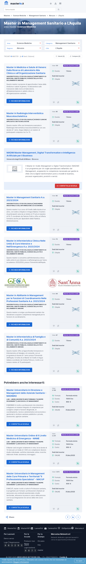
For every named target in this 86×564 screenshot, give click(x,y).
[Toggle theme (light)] (51, 3)
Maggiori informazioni (21, 562)
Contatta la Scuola (19, 424)
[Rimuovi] (40, 43)
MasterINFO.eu (27, 528)
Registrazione (14, 542)
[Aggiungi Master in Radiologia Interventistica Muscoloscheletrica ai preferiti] (54, 141)
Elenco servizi (9, 538)
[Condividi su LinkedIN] (73, 517)
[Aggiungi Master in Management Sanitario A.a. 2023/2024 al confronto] (58, 230)
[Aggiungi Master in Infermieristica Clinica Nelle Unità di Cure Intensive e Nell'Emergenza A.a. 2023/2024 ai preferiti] (54, 271)
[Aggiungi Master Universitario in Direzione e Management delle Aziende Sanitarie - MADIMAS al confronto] (58, 425)
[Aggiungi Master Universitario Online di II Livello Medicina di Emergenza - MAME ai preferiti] (54, 463)
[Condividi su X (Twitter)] (78, 517)
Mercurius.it (79, 528)
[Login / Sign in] (55, 3)
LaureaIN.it (38, 528)
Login (6, 542)
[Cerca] (59, 9)
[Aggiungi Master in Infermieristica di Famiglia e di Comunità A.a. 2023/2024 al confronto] (58, 371)
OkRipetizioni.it (67, 528)
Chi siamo (41, 541)
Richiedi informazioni (19, 101)
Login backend (29, 547)
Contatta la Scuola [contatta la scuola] (67, 186)
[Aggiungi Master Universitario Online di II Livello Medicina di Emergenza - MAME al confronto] (58, 463)
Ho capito (79, 561)
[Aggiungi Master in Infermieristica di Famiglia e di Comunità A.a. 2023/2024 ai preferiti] (54, 371)
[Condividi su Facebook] (68, 517)
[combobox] (30, 9)
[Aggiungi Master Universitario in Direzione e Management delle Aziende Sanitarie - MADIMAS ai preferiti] (54, 425)
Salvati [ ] (60, 56)
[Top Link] (60, 3)
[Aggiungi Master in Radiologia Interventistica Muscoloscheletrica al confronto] (58, 141)
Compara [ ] (75, 56)
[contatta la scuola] (43, 283)
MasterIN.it (12, 528)
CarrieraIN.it (52, 528)
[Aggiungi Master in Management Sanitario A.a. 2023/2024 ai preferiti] (54, 230)
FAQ (39, 545)
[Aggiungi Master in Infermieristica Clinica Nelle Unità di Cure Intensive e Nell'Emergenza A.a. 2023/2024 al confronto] (58, 271)
